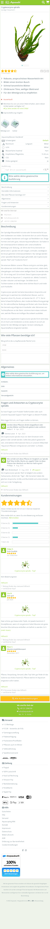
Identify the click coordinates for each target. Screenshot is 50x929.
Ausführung (6, 166)
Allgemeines (25, 199)
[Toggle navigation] (2, 2)
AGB (3, 838)
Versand (5, 818)
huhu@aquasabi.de (11, 218)
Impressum (6, 828)
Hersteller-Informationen (25, 191)
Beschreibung (25, 187)
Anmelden (14, 518)
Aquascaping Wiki (8, 821)
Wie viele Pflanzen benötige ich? (25, 195)
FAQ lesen (7, 215)
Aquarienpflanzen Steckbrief (12, 137)
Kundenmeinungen (25, 206)
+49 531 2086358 (10, 221)
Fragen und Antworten (25, 202)
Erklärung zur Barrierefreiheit (13, 841)
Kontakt (5, 825)
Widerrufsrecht (8, 835)
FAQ (3, 815)
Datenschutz (7, 831)
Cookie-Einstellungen (10, 845)
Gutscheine (6, 811)
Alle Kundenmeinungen (25, 698)
